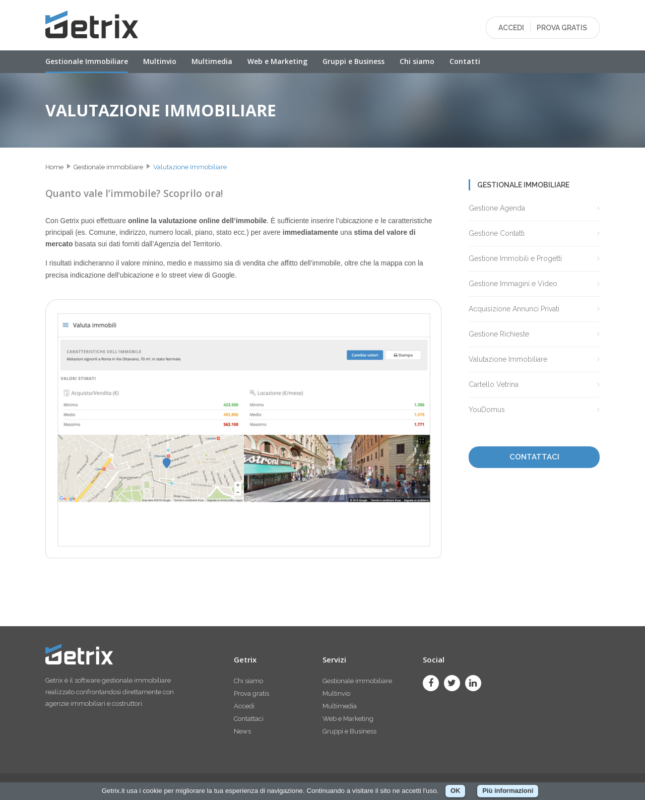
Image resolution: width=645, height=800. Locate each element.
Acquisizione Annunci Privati (514, 309)
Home (54, 167)
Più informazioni (507, 790)
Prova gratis (251, 693)
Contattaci (249, 718)
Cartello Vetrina (494, 384)
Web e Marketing (277, 61)
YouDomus (487, 410)
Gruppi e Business (353, 61)
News (242, 731)
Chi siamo (417, 61)
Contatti (464, 61)
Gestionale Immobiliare (86, 61)
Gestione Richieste (499, 334)
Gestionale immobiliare (108, 167)
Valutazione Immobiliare (190, 167)
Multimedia (211, 61)
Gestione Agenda (497, 208)
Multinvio (159, 61)
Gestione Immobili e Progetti (515, 258)
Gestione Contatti (497, 233)
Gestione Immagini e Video (513, 284)
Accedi (244, 706)
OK (455, 790)
